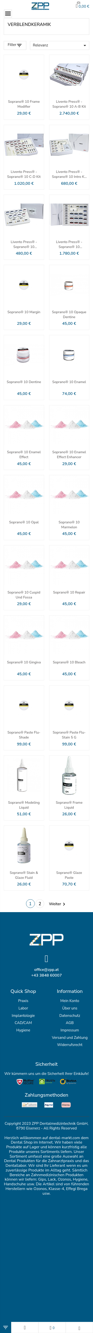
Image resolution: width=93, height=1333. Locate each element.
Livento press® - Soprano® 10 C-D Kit (24, 174)
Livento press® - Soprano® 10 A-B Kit (69, 104)
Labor (23, 1008)
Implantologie (23, 1015)
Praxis (23, 1000)
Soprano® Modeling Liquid (24, 805)
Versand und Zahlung (70, 1037)
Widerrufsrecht (69, 1044)
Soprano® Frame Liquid (69, 805)
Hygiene (23, 1030)
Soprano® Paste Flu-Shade (23, 735)
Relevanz (60, 45)
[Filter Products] (15, 45)
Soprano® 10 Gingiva (24, 662)
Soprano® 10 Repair (69, 592)
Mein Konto (69, 1000)
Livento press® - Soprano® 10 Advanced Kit (24, 244)
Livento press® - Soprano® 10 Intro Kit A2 (69, 174)
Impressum (70, 1030)
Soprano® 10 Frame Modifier (24, 104)
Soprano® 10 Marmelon (69, 525)
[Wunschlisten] (52, 1327)
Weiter (58, 904)
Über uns (69, 1008)
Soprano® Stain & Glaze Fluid (24, 875)
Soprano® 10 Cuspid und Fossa (23, 595)
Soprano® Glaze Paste (69, 875)
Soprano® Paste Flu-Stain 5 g (69, 735)
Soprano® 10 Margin (23, 312)
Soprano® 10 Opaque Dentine (69, 314)
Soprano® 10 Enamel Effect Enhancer (69, 454)
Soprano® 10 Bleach (69, 662)
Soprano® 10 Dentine (24, 382)
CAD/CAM (23, 1022)
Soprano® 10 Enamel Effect (24, 454)
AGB (70, 1022)
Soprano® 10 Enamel (69, 382)
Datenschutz (69, 1015)
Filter (12, 44)
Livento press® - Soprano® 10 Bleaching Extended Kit (69, 244)
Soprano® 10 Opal (24, 522)
